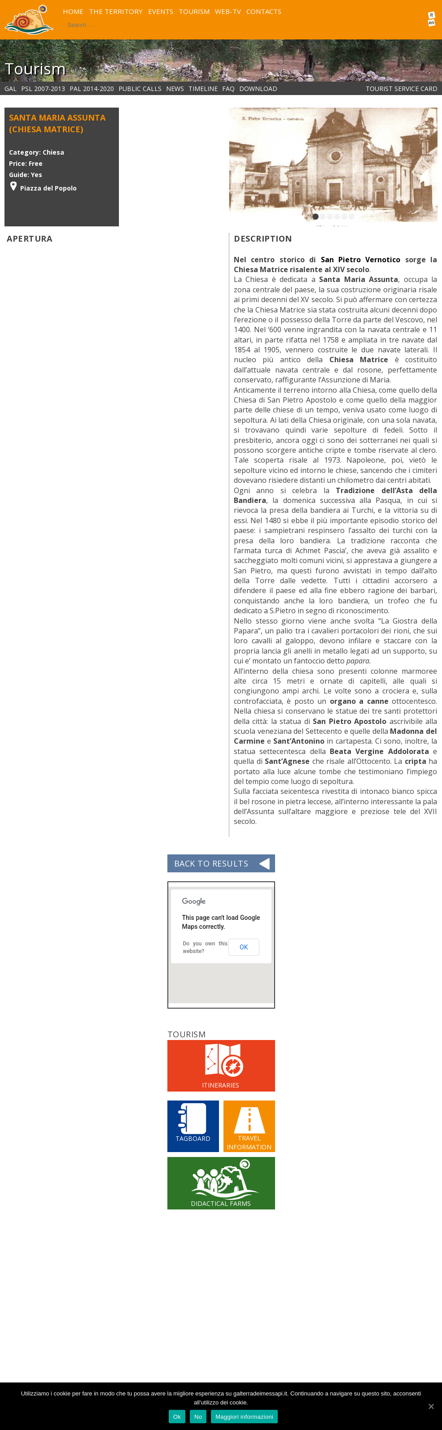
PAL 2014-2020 (92, 88)
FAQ (228, 88)
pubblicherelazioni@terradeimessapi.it (219, 1380)
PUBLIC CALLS (140, 88)
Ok (177, 1416)
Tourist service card (402, 88)
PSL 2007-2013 (43, 88)
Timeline (203, 88)
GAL (10, 88)
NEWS (175, 88)
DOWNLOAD (258, 88)
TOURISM (194, 11)
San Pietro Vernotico (361, 259)
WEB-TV (228, 11)
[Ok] (430, 1406)
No (198, 1416)
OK (244, 947)
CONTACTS (263, 11)
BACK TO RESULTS (211, 863)
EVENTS (160, 11)
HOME (73, 11)
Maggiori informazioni (244, 1416)
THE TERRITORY (116, 11)
